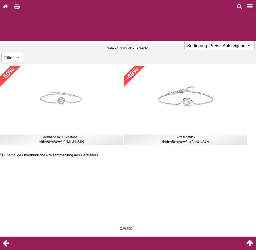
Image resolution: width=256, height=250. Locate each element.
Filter (12, 58)
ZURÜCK (126, 228)
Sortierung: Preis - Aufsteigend (219, 46)
